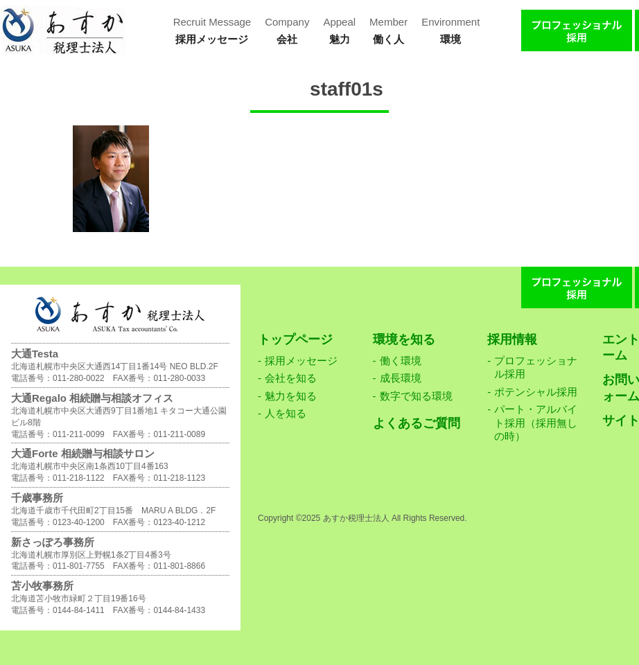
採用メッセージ (301, 360)
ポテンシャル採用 (535, 392)
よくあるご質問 (416, 423)
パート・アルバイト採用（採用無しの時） (535, 422)
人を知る (285, 413)
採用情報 (512, 339)
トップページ (295, 339)
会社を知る (291, 378)
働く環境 (400, 360)
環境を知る (404, 339)
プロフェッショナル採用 (535, 367)
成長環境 (400, 378)
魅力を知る (291, 396)
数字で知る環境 (416, 396)
